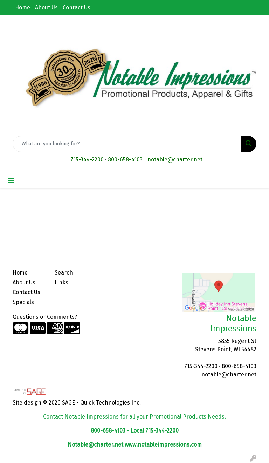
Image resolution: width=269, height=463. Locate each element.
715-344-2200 (87, 159)
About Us (46, 7)
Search (64, 272)
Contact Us (76, 7)
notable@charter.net (174, 159)
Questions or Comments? (45, 316)
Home (22, 7)
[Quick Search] (127, 144)
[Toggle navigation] (11, 181)
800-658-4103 (125, 159)
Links (61, 282)
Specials (23, 302)
